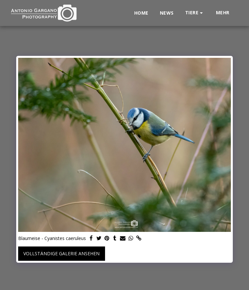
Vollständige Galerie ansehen (61, 253)
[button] (195, 13)
